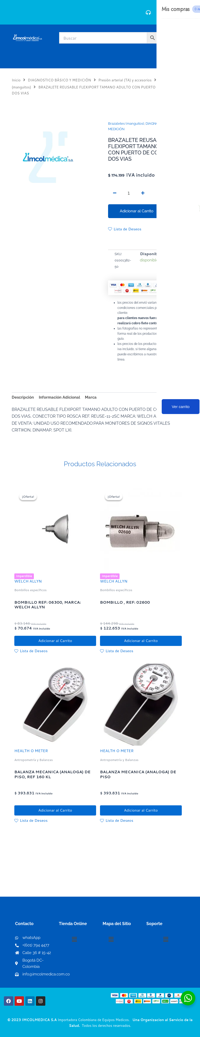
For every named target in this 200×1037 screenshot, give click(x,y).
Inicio (16, 79)
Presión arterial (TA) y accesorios (125, 79)
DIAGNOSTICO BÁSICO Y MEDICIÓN (59, 79)
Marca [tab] (91, 397)
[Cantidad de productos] (128, 193)
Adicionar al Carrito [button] (55, 641)
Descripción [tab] (23, 397)
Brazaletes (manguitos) (126, 123)
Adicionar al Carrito (136, 211)
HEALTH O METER (31, 751)
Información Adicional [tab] (59, 397)
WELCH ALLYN (28, 581)
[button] (74, 939)
